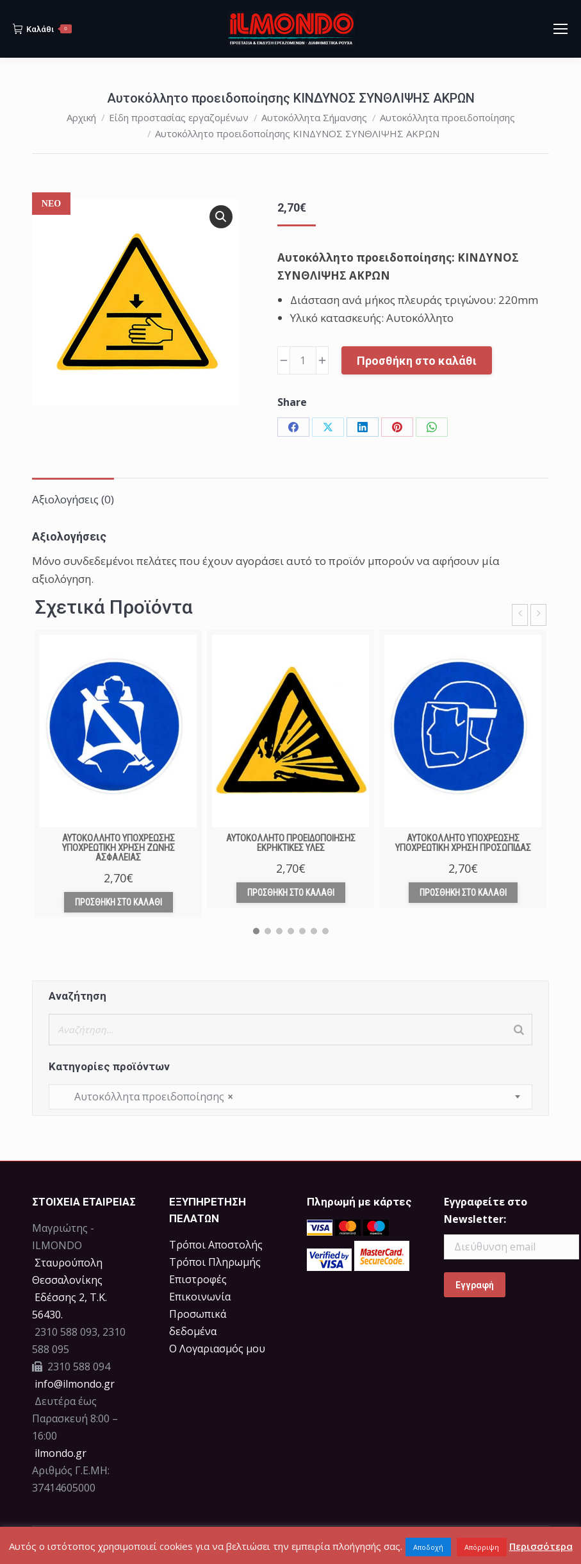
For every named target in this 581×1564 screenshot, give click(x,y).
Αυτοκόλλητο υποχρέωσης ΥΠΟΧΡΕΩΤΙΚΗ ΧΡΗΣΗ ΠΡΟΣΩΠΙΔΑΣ (463, 842)
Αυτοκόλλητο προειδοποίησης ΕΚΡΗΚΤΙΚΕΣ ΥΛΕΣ (291, 842)
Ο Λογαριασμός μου (217, 1348)
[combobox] (290, 1096)
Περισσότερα (541, 1546)
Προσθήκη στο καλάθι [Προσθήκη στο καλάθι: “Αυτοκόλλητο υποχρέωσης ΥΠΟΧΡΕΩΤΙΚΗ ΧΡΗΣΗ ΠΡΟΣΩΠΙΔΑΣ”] (463, 892)
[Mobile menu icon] (560, 29)
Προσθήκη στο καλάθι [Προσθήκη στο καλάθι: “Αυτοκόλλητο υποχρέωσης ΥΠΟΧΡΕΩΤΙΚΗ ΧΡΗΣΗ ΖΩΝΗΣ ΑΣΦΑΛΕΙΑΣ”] (118, 902)
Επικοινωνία (200, 1297)
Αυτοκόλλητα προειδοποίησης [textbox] (146, 1097)
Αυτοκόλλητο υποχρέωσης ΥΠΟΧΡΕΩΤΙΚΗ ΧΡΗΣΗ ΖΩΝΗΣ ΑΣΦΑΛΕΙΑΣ (118, 847)
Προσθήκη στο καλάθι (417, 360)
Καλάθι (42, 29)
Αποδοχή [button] (428, 1547)
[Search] (519, 1029)
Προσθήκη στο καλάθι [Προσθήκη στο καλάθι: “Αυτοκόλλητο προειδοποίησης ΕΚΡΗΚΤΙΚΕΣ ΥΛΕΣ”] (290, 892)
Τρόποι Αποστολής (216, 1245)
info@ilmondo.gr (75, 1384)
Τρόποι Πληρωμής (215, 1262)
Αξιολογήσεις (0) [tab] (73, 499)
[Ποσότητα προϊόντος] (303, 360)
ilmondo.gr (59, 1453)
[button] (221, 216)
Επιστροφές (198, 1279)
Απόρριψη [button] (481, 1547)
